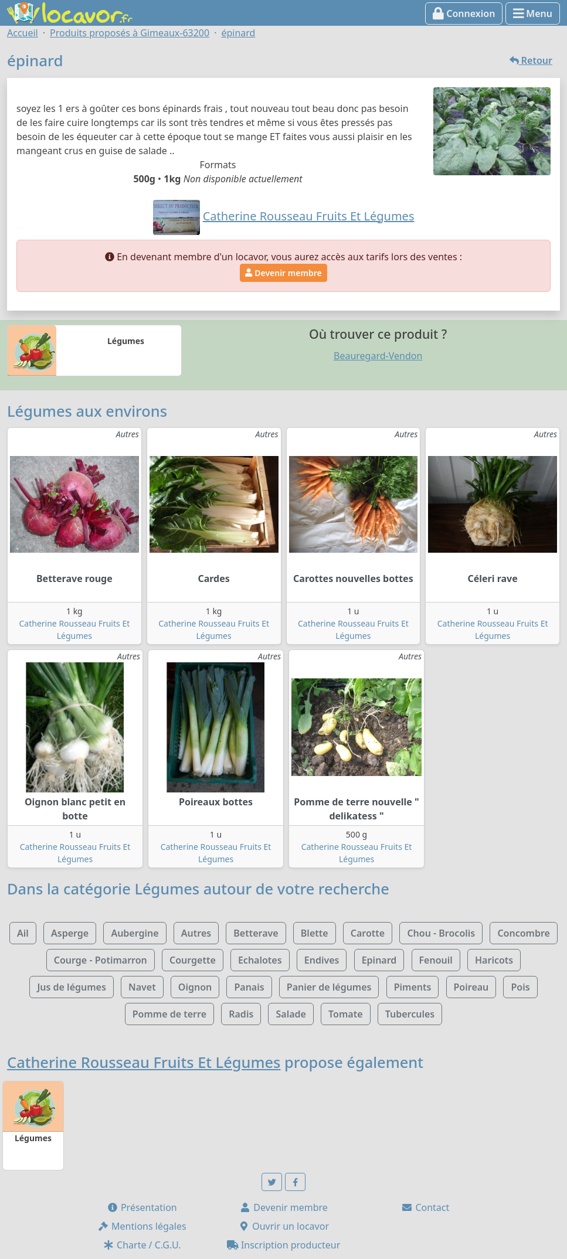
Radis (241, 1014)
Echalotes (260, 960)
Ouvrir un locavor (283, 1226)
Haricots (494, 960)
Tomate (345, 1014)
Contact (425, 1207)
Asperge (70, 933)
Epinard (379, 960)
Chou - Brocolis (441, 933)
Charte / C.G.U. (142, 1244)
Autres (196, 933)
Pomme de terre (169, 1014)
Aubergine (134, 933)
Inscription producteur (284, 1244)
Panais (249, 987)
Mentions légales (141, 1226)
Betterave (255, 933)
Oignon (195, 987)
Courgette (192, 960)
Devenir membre (283, 272)
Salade (290, 1014)
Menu (532, 13)
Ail (23, 933)
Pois (520, 987)
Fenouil (436, 960)
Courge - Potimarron (100, 960)
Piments (413, 987)
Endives (321, 960)
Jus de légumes (71, 987)
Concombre (523, 933)
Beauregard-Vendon (378, 355)
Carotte (368, 933)
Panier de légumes (329, 987)
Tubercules (410, 1014)
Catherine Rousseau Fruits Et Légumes (143, 1062)
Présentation (142, 1207)
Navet (142, 987)
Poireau (471, 987)
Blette (314, 933)
